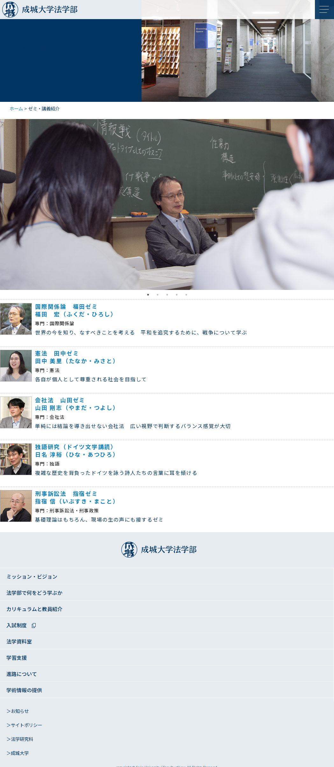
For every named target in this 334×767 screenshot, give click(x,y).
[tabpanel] (167, 204)
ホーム (16, 109)
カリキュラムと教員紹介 (34, 609)
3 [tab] (167, 295)
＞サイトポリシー (24, 725)
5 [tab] (186, 295)
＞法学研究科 (19, 739)
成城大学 (11, 11)
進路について (21, 674)
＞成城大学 (17, 753)
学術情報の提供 (24, 690)
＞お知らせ (17, 711)
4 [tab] (177, 295)
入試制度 (16, 626)
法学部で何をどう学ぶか (34, 593)
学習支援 (16, 658)
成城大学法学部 (57, 11)
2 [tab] (157, 295)
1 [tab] (148, 295)
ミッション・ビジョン (31, 577)
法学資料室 (19, 642)
